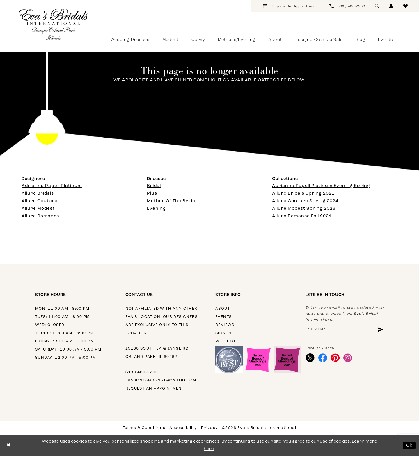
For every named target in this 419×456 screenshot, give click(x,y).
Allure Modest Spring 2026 (303, 209)
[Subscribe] (380, 329)
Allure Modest (38, 209)
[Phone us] (347, 6)
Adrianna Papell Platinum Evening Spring (321, 186)
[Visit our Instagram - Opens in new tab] (348, 358)
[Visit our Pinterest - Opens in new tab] (335, 358)
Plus (152, 193)
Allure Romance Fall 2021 (302, 216)
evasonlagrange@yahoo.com (160, 380)
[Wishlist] (405, 6)
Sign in (223, 333)
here (209, 449)
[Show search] (377, 6)
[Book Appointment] (290, 6)
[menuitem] (290, 6)
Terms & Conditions (144, 428)
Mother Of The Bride (171, 201)
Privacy (209, 428)
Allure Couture (40, 201)
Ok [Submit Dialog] (409, 445)
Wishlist (225, 341)
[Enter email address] (345, 329)
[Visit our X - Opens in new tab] (310, 358)
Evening (156, 209)
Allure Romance (40, 216)
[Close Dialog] (8, 446)
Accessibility (183, 428)
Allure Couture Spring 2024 (305, 201)
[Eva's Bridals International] (53, 24)
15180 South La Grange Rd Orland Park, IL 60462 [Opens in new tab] (157, 353)
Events (223, 317)
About (222, 309)
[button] (391, 6)
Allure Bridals (38, 193)
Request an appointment (154, 388)
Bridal (154, 186)
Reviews (225, 325)
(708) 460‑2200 (141, 372)
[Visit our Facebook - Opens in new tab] (323, 358)
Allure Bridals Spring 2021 (303, 193)
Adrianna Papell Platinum (52, 186)
